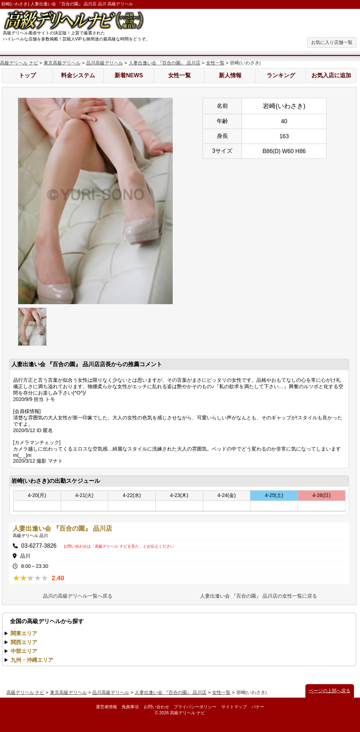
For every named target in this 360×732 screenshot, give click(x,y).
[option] (95, 201)
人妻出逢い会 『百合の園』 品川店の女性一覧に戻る (258, 596)
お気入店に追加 (331, 75)
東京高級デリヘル (62, 63)
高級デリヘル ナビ (19, 63)
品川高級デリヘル (104, 63)
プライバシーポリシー (195, 706)
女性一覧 (215, 63)
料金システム (78, 75)
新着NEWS (129, 75)
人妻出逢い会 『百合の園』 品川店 (164, 63)
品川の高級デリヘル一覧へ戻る (77, 596)
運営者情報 (106, 706)
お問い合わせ (156, 706)
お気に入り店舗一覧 (332, 42)
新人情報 (230, 75)
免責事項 (130, 706)
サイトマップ (234, 706)
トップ (27, 75)
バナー (257, 706)
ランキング (281, 75)
